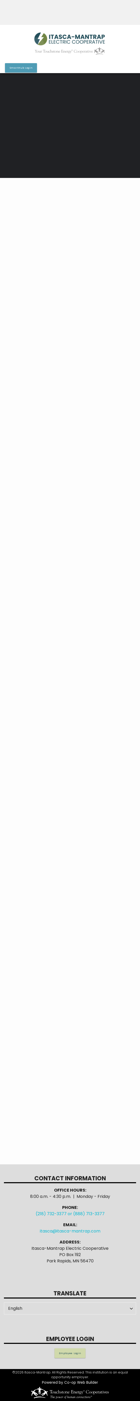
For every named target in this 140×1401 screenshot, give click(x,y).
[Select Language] (70, 1308)
